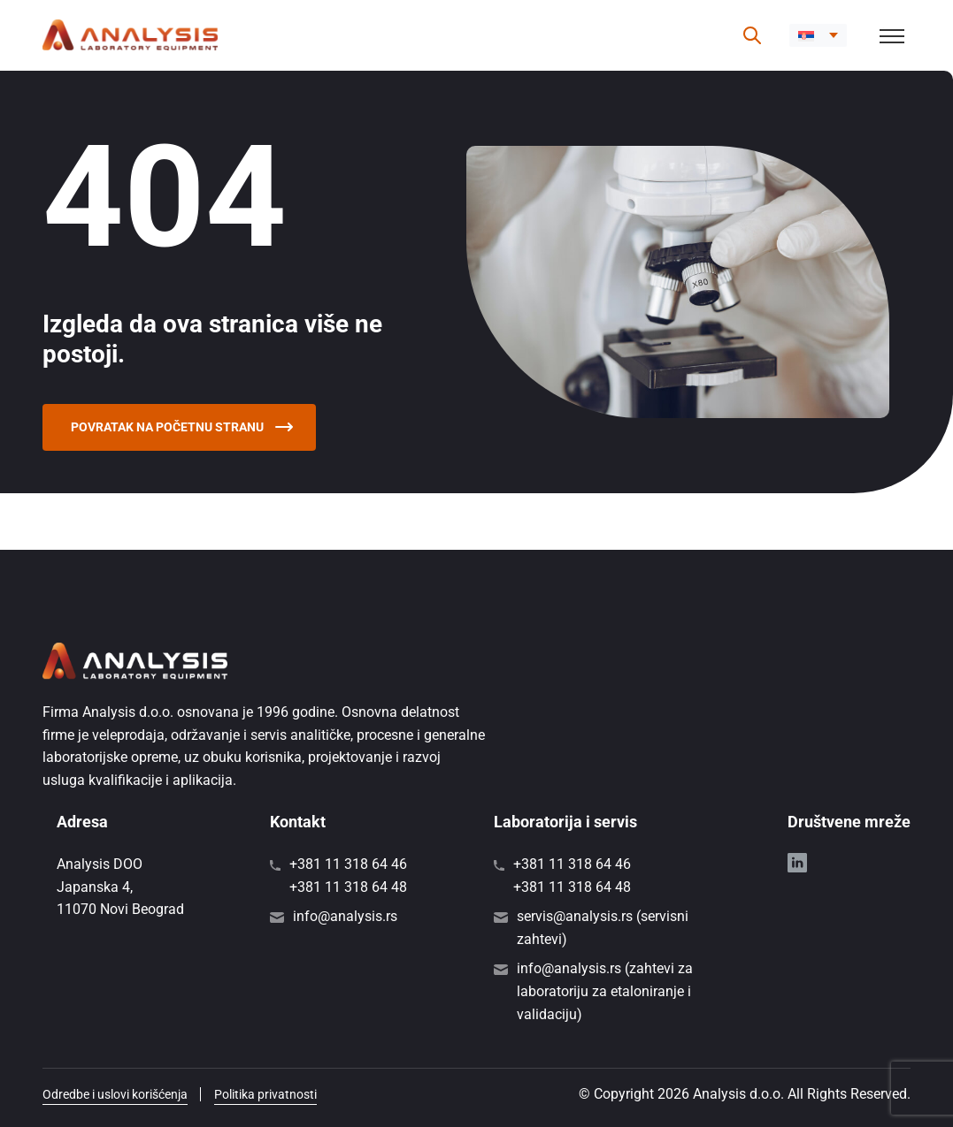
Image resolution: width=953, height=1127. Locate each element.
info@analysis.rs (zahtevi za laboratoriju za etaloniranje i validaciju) (605, 991)
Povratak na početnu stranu (182, 427)
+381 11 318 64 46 (348, 864)
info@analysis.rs (345, 916)
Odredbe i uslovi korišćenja (115, 1094)
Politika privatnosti (265, 1094)
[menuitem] (818, 35)
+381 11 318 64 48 (348, 887)
